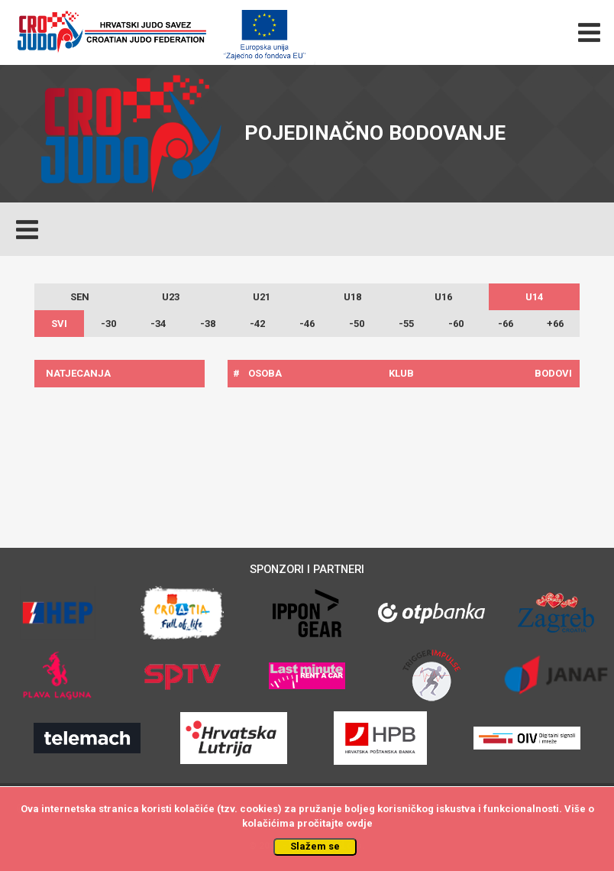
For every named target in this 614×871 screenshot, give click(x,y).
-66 (505, 323)
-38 (207, 323)
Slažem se (315, 846)
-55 (406, 323)
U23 (170, 297)
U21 (261, 297)
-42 (257, 323)
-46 (307, 323)
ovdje (359, 823)
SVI (59, 323)
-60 (456, 323)
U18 (352, 297)
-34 (158, 323)
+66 (555, 323)
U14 (534, 297)
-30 (108, 323)
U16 (443, 297)
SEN (79, 297)
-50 (356, 323)
